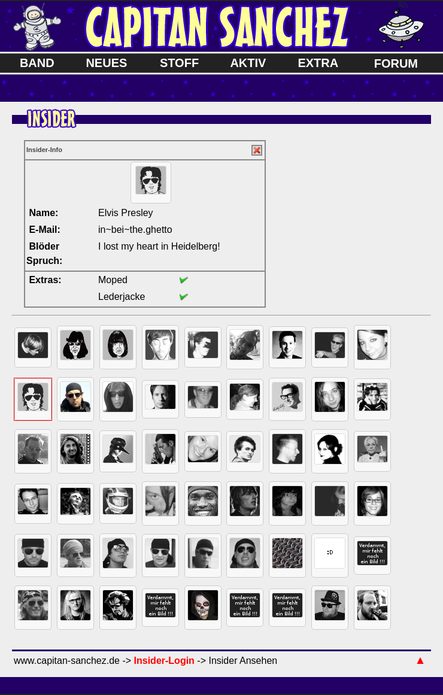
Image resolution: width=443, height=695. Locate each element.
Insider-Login (164, 660)
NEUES (106, 62)
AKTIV (248, 62)
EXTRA (318, 62)
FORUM (396, 63)
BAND (37, 62)
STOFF (179, 62)
